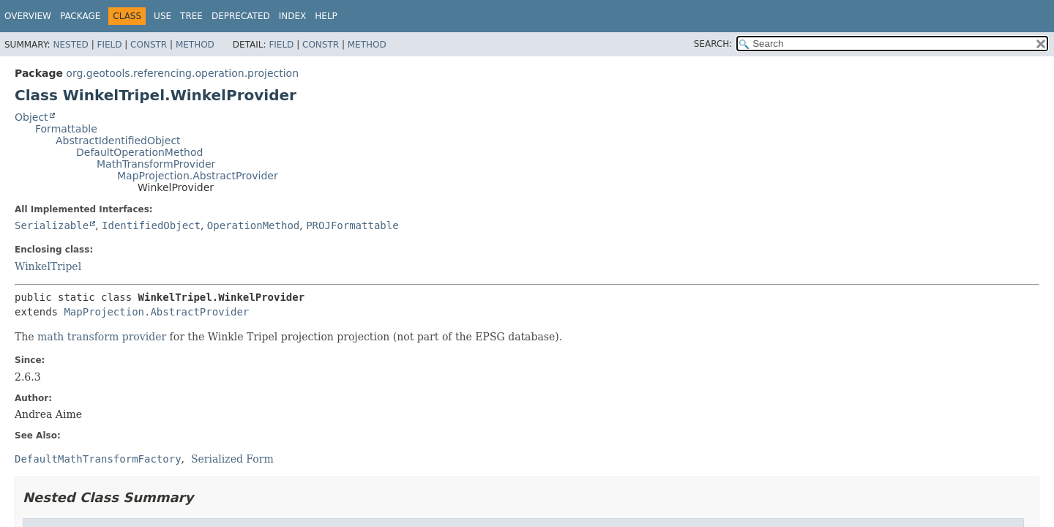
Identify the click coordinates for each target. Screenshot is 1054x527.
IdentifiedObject (151, 225)
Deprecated (241, 16)
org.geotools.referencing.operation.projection (182, 73)
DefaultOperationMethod (139, 152)
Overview (27, 16)
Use (162, 16)
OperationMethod (253, 225)
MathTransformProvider (156, 164)
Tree (191, 16)
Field (109, 45)
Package (80, 16)
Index (293, 16)
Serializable (52, 225)
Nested (70, 45)
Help (326, 16)
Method (195, 45)
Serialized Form (232, 459)
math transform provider (101, 337)
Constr (148, 45)
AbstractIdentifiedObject (118, 140)
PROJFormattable (352, 225)
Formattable (66, 129)
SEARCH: (713, 44)
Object (31, 117)
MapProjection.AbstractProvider (197, 176)
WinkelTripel (48, 266)
